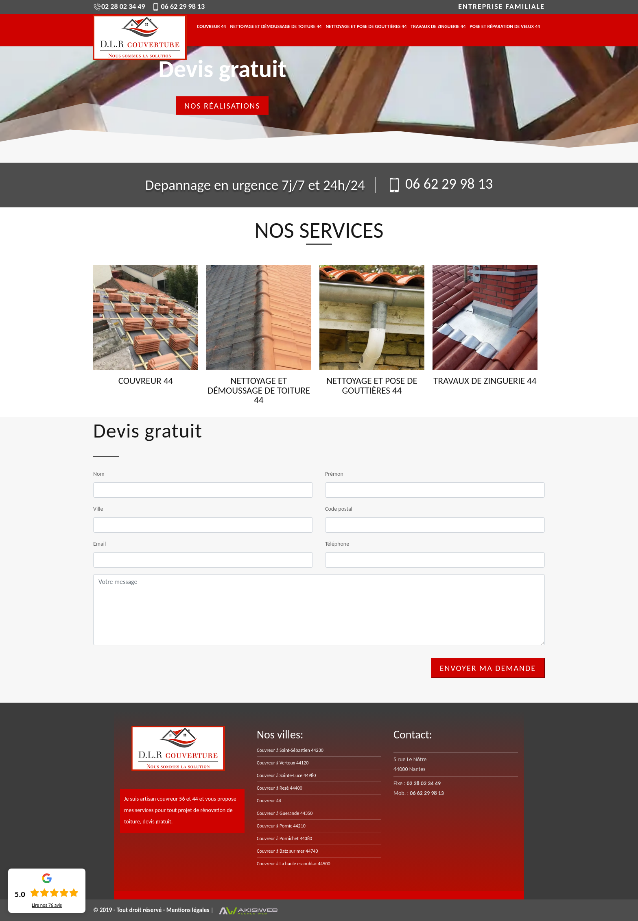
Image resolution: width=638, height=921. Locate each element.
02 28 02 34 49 (119, 6)
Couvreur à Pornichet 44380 (284, 838)
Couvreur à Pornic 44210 (281, 826)
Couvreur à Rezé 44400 (279, 788)
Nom (99, 473)
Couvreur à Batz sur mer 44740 (287, 851)
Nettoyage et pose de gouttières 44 (366, 26)
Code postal (338, 508)
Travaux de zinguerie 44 (438, 26)
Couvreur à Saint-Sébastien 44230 (290, 750)
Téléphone (337, 543)
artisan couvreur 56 (162, 798)
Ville (98, 508)
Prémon (334, 473)
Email (99, 543)
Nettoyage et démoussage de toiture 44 (275, 26)
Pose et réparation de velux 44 (505, 26)
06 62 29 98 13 (178, 6)
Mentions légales (188, 910)
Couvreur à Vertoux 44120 (282, 763)
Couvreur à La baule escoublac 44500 (293, 864)
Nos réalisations (222, 106)
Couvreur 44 (211, 26)
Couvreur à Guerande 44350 (284, 813)
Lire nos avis (47, 905)
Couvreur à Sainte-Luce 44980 (286, 775)
